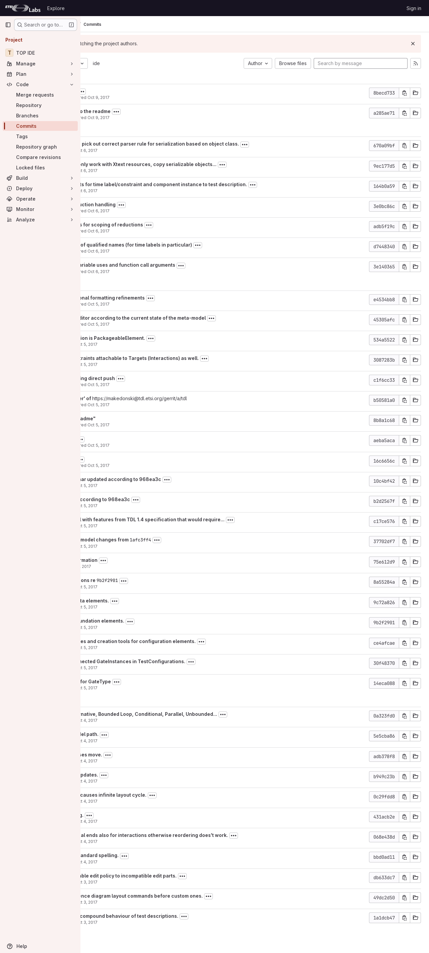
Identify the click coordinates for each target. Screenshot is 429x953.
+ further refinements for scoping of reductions (157, 224)
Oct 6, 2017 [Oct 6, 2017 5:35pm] (157, 170)
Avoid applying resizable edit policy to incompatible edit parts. (174, 876)
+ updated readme (123, 438)
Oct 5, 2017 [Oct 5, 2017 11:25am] (157, 525)
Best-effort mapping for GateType (141, 681)
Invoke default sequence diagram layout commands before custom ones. (187, 896)
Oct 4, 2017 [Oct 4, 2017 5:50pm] (157, 760)
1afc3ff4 (211, 540)
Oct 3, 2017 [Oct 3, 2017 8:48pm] (157, 902)
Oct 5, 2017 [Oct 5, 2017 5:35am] (157, 687)
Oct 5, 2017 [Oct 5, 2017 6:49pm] (169, 304)
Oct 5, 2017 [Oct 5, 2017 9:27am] (157, 546)
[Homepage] (23, 8)
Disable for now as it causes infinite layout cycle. (159, 795)
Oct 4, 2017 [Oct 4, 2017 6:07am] (157, 841)
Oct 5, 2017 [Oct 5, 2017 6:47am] (157, 667)
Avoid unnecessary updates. (135, 775)
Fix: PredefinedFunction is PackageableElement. (159, 338)
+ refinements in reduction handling (144, 204)
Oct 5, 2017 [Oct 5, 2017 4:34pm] (169, 324)
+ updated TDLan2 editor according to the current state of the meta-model (189, 318)
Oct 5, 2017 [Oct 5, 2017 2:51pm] (157, 344)
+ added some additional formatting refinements (158, 298)
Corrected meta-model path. (135, 734)
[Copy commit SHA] (404, 93)
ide (166, 63)
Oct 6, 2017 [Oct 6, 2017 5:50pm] (157, 150)
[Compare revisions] (40, 157)
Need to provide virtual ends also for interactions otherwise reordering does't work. (200, 835)
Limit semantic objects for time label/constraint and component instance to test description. (209, 184)
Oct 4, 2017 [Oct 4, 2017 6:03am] (157, 861)
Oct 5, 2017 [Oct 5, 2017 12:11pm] (157, 485)
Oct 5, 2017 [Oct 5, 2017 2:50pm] (157, 364)
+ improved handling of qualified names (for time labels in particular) (182, 245)
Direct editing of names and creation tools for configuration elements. (184, 641)
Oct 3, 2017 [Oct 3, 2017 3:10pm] (157, 922)
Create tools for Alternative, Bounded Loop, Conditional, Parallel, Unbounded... (195, 714)
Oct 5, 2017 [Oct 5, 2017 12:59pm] (169, 384)
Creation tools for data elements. (140, 600)
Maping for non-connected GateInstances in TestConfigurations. (179, 661)
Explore (56, 8)
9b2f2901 (177, 580)
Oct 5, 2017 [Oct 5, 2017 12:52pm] (169, 424)
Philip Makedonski (120, 97)
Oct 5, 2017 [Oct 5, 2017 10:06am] (150, 566)
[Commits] (40, 126)
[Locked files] (40, 167)
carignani (111, 566)
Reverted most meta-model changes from (151, 539)
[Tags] (40, 136)
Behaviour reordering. (128, 815)
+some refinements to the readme (141, 111)
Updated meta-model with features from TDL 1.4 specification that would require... (198, 519)
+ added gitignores (124, 91)
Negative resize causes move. (137, 754)
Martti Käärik (114, 150)
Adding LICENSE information (135, 560)
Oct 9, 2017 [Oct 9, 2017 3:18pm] (169, 97)
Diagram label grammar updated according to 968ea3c (167, 479)
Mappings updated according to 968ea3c (151, 499)
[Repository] (40, 105)
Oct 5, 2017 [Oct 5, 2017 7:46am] (157, 627)
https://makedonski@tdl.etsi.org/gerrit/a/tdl (210, 398)
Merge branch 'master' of (132, 398)
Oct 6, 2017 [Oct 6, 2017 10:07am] (169, 271)
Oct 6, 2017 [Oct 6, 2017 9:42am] (157, 190)
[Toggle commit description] (151, 92)
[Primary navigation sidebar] (8, 24)
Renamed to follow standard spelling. (145, 855)
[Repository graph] (40, 147)
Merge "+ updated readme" (134, 418)
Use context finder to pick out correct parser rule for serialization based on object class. (205, 144)
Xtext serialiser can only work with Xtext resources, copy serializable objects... (194, 164)
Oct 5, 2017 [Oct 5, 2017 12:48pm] (169, 445)
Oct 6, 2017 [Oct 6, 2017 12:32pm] (169, 230)
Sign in (414, 8)
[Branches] (40, 115)
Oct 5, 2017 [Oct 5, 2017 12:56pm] (169, 404)
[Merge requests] (40, 95)
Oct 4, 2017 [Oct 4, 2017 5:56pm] (157, 720)
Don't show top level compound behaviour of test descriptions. (175, 916)
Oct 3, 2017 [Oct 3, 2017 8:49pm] (157, 882)
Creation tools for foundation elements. (148, 621)
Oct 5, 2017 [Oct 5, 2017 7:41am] (157, 647)
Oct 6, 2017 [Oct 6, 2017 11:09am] (169, 251)
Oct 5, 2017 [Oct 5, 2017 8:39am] (157, 586)
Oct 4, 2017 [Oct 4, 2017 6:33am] (157, 821)
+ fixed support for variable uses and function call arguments (174, 265)
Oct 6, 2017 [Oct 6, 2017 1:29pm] (169, 210)
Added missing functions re (134, 580)
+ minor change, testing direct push (143, 378)
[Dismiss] (413, 44)
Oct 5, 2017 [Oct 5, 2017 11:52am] (157, 505)
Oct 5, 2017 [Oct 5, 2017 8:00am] (157, 607)
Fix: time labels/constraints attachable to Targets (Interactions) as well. (185, 358)
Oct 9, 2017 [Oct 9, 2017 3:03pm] (169, 117)
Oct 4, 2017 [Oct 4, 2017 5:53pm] (157, 740)
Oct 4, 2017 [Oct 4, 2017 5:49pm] (157, 781)
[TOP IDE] (40, 52)
